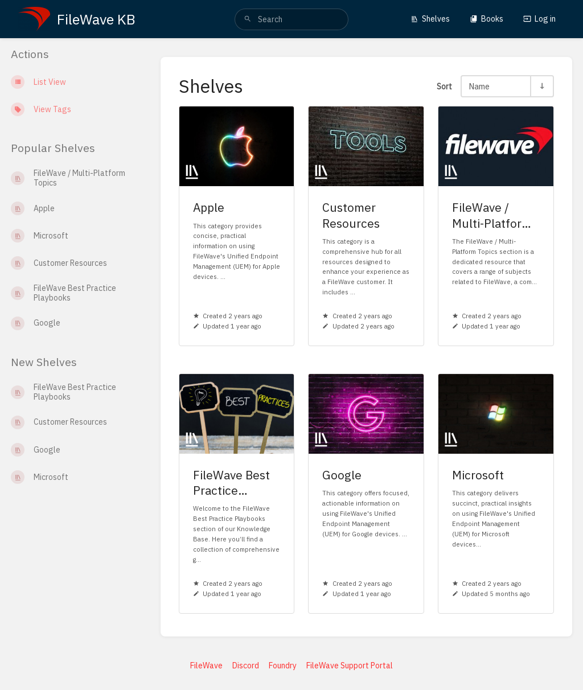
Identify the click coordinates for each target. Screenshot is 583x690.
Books (486, 19)
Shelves (430, 19)
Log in (539, 19)
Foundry (283, 665)
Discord (245, 665)
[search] (291, 19)
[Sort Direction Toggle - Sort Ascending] (541, 86)
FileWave (206, 665)
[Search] (248, 19)
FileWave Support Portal (349, 665)
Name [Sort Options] (479, 86)
